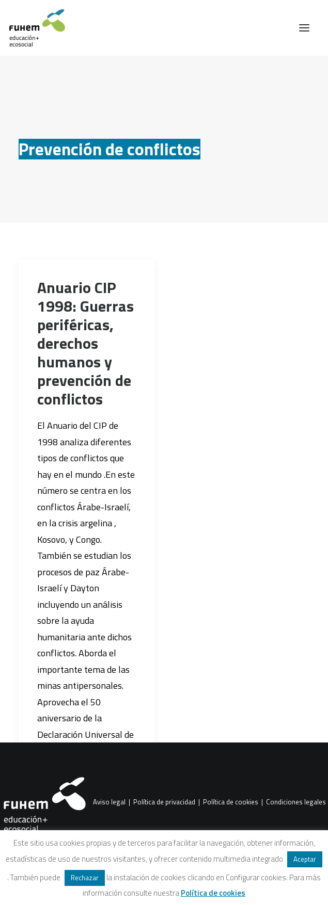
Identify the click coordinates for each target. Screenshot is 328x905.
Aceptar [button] (304, 859)
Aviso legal (109, 802)
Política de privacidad (164, 802)
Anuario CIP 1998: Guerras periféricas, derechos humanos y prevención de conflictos (85, 343)
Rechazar (85, 877)
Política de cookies (230, 802)
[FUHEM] (32, 27)
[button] (304, 28)
